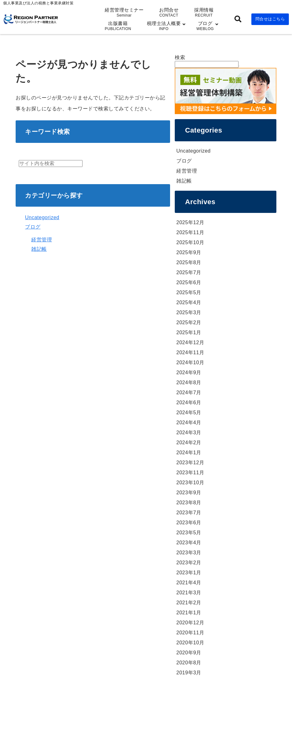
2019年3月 (188, 672)
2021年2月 (188, 602)
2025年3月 (188, 312)
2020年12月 (190, 622)
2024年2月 (188, 442)
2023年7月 (188, 512)
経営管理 (41, 239)
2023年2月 (188, 562)
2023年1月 (188, 572)
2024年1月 (188, 452)
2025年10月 (190, 242)
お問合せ (169, 12)
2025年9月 (188, 252)
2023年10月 (190, 482)
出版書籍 (118, 26)
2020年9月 (188, 652)
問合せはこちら (270, 19)
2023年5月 (188, 532)
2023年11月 (190, 472)
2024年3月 (188, 432)
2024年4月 (188, 422)
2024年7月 (188, 392)
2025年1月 (188, 332)
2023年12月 (190, 462)
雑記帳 (39, 249)
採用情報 (204, 12)
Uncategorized (42, 217)
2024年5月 (188, 412)
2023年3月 (188, 552)
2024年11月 (190, 352)
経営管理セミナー (124, 12)
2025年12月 (190, 222)
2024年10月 (190, 362)
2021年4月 (188, 582)
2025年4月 (188, 302)
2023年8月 (188, 502)
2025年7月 (188, 272)
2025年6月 (188, 282)
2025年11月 (190, 232)
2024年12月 (190, 342)
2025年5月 (188, 292)
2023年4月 (188, 542)
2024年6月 (188, 402)
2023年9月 (188, 492)
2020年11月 (190, 632)
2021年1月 (188, 612)
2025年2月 (188, 322)
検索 (180, 57)
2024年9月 (188, 372)
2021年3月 (188, 592)
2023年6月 (188, 522)
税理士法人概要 (164, 26)
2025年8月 (188, 262)
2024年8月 (188, 382)
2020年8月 (188, 662)
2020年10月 (190, 642)
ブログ (205, 26)
